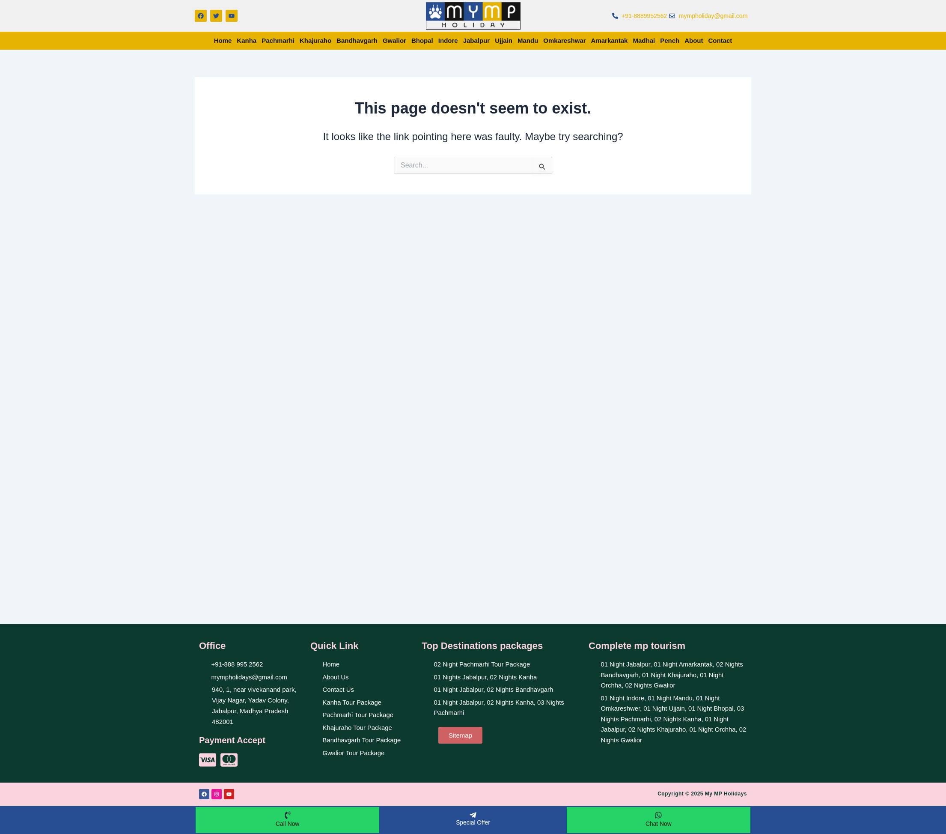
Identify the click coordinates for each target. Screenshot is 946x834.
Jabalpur (476, 40)
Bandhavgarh (357, 40)
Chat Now (659, 823)
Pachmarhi (278, 40)
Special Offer (473, 822)
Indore (448, 40)
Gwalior (394, 40)
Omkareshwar (564, 40)
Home (223, 40)
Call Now (288, 823)
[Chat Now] (658, 815)
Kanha (246, 40)
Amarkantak (609, 40)
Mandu (528, 40)
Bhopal (422, 40)
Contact (720, 40)
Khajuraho (315, 40)
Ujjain (503, 40)
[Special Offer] (473, 815)
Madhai (644, 40)
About (693, 40)
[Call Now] (288, 815)
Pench (669, 40)
